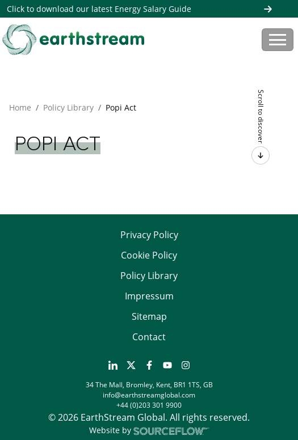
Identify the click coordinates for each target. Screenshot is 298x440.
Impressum (149, 296)
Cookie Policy (149, 255)
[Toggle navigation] (277, 39)
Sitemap (149, 316)
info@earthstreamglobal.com (149, 395)
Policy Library (68, 107)
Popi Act (121, 107)
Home (20, 107)
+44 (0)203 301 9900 (149, 405)
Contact (149, 337)
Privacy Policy (149, 235)
